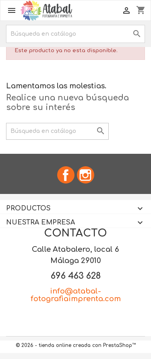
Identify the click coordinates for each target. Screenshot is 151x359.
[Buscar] (75, 34)
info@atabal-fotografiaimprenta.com (76, 295)
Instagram (85, 175)
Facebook (65, 175)
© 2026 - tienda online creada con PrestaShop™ (76, 345)
